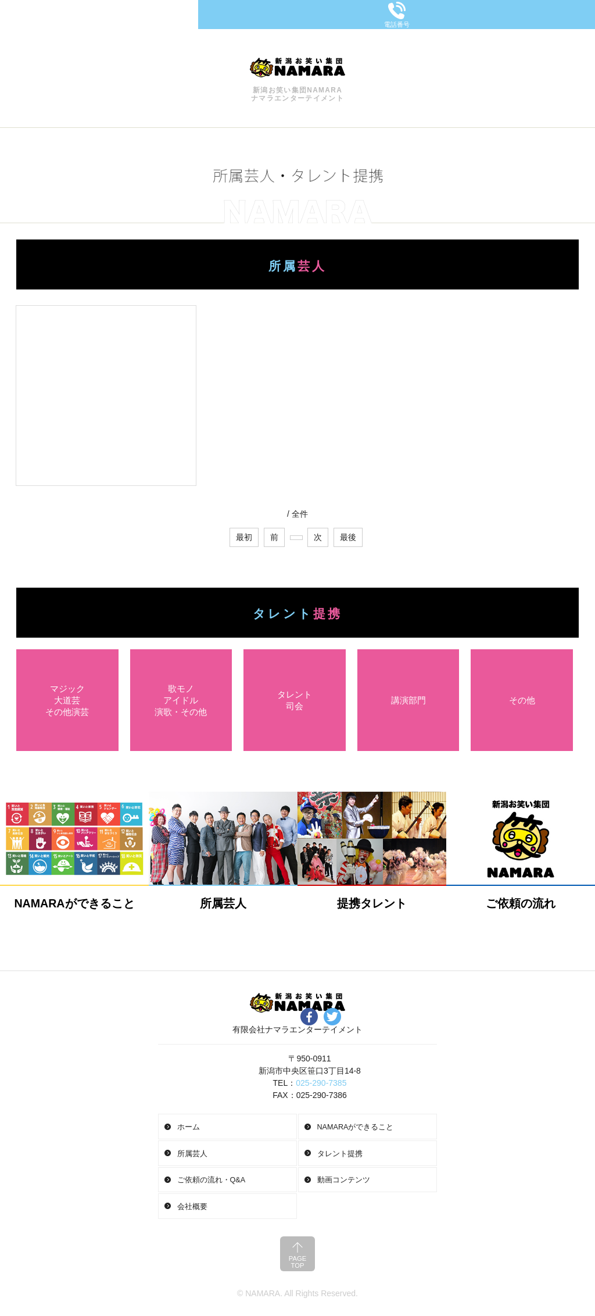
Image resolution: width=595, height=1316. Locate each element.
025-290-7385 (321, 1083)
